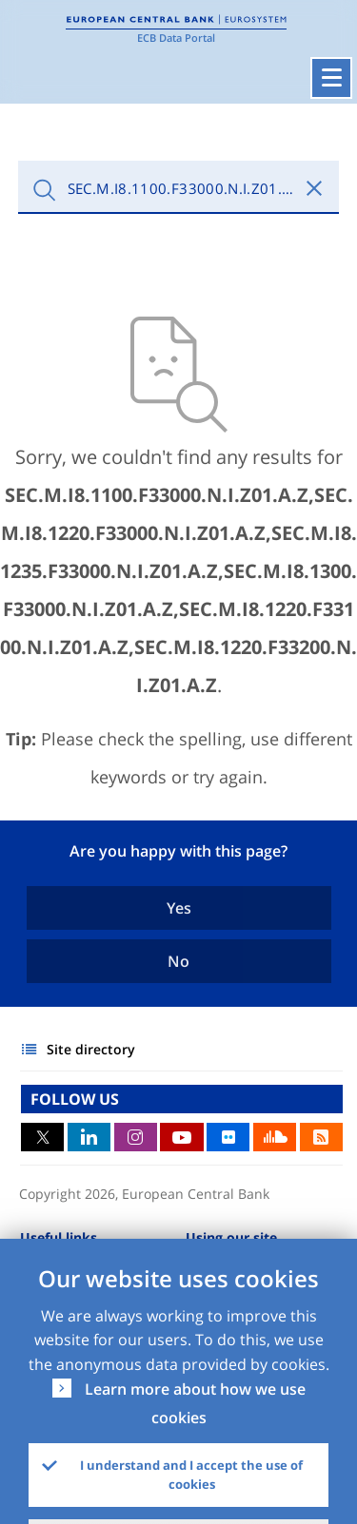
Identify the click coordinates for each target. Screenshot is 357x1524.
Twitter (42, 1137)
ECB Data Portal (176, 37)
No (178, 961)
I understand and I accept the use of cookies (191, 1474)
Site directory (91, 1049)
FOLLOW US (74, 1099)
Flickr (228, 1137)
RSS (321, 1137)
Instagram (135, 1137)
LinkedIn (89, 1137)
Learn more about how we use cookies (195, 1403)
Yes (179, 907)
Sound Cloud (274, 1137)
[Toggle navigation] (331, 78)
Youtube (181, 1137)
